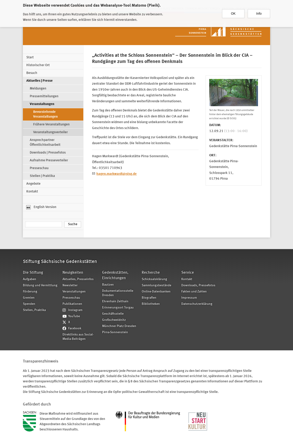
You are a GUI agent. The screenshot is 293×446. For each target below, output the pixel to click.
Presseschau (39, 168)
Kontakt (32, 191)
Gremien (29, 297)
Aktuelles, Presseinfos (78, 279)
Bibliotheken (151, 304)
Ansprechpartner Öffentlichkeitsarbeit (45, 142)
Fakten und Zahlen (194, 291)
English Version (41, 207)
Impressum (189, 297)
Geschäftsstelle (113, 313)
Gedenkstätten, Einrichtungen (115, 275)
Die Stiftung (33, 273)
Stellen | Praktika (42, 176)
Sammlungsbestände (156, 285)
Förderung (30, 291)
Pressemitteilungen (44, 96)
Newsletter (70, 285)
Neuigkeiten (72, 273)
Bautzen (108, 284)
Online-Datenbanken (156, 291)
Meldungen (38, 88)
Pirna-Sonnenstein (115, 332)
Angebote (33, 184)
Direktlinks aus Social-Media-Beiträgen (78, 337)
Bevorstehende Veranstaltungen (45, 114)
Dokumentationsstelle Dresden (117, 293)
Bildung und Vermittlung (40, 285)
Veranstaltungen (42, 104)
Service (187, 273)
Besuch (31, 73)
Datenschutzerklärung (196, 304)
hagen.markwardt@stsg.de (116, 174)
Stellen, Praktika (34, 310)
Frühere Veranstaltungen (51, 124)
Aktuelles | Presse (39, 81)
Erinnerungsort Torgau (118, 307)
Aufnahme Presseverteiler (49, 160)
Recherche (151, 273)
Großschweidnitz (114, 320)
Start (30, 57)
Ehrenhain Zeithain (115, 301)
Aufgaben (29, 279)
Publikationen (72, 304)
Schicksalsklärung (154, 279)
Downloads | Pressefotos (48, 152)
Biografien (149, 297)
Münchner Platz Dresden (119, 326)
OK (233, 12)
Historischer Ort (38, 65)
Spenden (29, 304)
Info (258, 12)
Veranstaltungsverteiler (50, 132)
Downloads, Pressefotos (198, 285)
